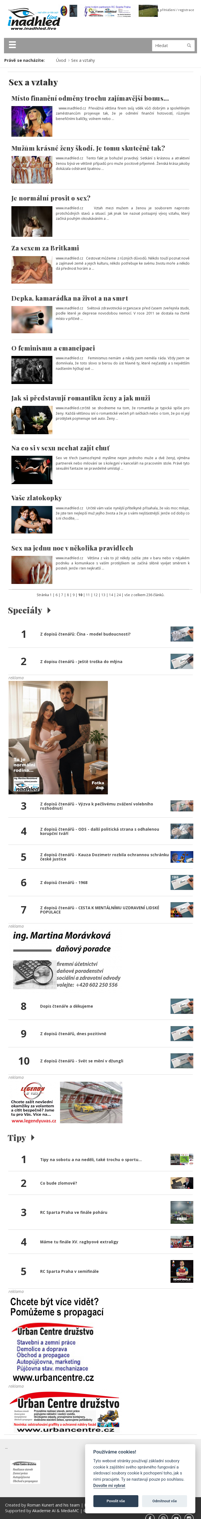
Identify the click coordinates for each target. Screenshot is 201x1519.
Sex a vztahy (83, 60)
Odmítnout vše (164, 1501)
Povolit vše (116, 1501)
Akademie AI (44, 1510)
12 (96, 594)
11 (88, 594)
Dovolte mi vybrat (109, 1485)
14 (111, 594)
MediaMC (70, 1510)
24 (119, 594)
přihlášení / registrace (175, 10)
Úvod (61, 60)
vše (127, 594)
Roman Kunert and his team (54, 1505)
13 (103, 594)
